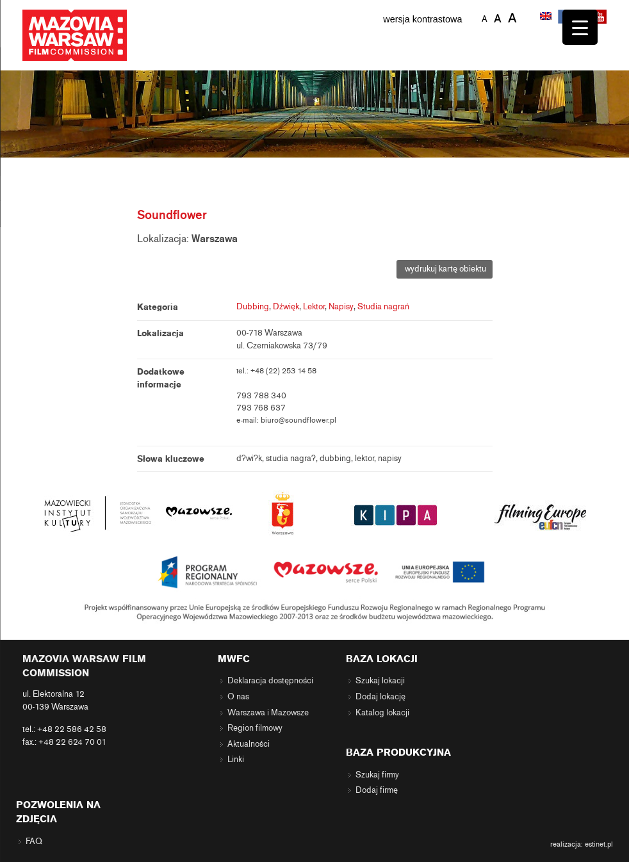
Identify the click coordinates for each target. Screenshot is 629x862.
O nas (238, 697)
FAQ (34, 841)
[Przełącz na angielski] (547, 17)
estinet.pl (599, 844)
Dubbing (252, 307)
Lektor (314, 307)
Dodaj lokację (380, 697)
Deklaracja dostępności (270, 681)
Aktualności (248, 744)
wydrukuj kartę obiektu (444, 269)
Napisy (341, 307)
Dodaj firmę (376, 790)
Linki (235, 759)
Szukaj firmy (377, 775)
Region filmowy (254, 728)
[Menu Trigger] (580, 27)
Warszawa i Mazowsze (268, 713)
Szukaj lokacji (380, 681)
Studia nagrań (383, 307)
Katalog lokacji (382, 713)
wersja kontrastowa (422, 19)
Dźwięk (286, 307)
